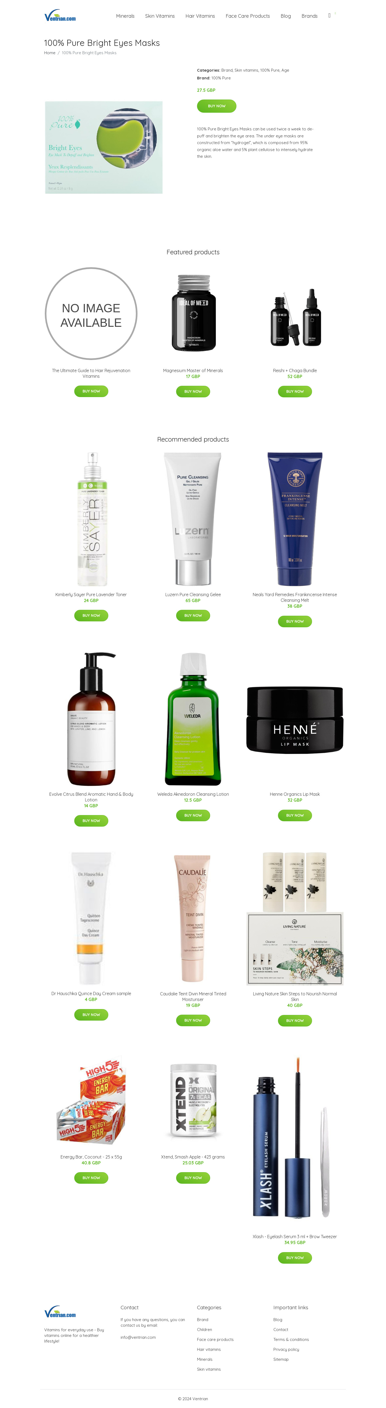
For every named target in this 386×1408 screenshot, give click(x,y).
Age (285, 70)
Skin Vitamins (160, 16)
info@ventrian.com (138, 1337)
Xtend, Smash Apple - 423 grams (193, 1157)
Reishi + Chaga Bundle (295, 370)
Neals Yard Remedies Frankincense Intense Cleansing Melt (295, 597)
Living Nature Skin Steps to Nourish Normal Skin (295, 996)
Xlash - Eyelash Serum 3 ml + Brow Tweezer (295, 1236)
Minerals (125, 16)
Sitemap (281, 1359)
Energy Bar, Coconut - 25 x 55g (91, 1157)
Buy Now (216, 106)
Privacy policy (286, 1349)
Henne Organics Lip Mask (295, 794)
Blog (286, 16)
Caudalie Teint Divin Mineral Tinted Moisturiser (193, 996)
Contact (280, 1329)
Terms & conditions (291, 1339)
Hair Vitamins (200, 16)
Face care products (215, 1339)
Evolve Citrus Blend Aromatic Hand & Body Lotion (91, 796)
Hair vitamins (209, 1349)
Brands (310, 16)
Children (204, 1329)
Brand (227, 70)
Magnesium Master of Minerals (193, 370)
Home (49, 52)
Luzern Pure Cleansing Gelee (193, 594)
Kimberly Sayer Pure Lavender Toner (91, 594)
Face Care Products (248, 16)
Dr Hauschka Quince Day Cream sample (91, 993)
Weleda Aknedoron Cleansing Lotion (193, 794)
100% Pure (270, 70)
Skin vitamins (246, 70)
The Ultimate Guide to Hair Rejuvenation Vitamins (91, 373)
